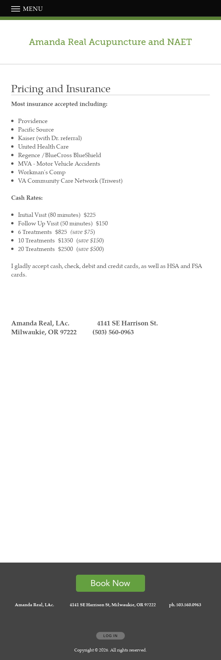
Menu (27, 8)
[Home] (110, 42)
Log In (110, 636)
